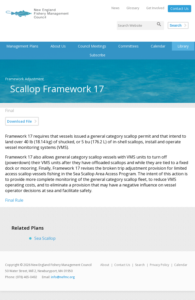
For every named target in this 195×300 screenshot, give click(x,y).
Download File (19, 121)
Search (176, 25)
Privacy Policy (159, 265)
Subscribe (97, 55)
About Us (58, 46)
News (115, 8)
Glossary (132, 8)
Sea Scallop (45, 238)
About (104, 265)
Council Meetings (92, 46)
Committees (128, 46)
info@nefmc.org (63, 277)
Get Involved (155, 8)
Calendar (158, 46)
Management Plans (22, 46)
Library (183, 46)
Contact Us (179, 8)
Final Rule (14, 200)
